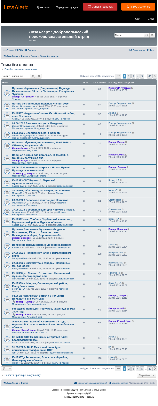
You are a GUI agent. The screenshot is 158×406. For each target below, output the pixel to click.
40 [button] (149, 76)
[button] (118, 76)
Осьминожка (18, 203)
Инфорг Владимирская (23, 106)
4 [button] (137, 76)
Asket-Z (16, 119)
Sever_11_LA (18, 289)
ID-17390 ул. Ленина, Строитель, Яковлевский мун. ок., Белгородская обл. (41, 275)
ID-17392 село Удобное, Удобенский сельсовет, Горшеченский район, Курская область (42, 221)
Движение (43, 7)
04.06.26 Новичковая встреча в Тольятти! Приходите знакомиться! (38, 297)
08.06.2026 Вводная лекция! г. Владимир (37, 123)
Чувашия (16, 99)
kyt (13, 353)
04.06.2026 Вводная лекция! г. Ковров (36, 132)
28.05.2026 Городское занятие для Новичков (40, 200)
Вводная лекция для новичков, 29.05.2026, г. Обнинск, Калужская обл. (40, 156)
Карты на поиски (61, 119)
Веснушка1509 (19, 258)
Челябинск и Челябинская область (29, 332)
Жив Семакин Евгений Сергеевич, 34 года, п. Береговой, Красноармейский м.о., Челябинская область (43, 324)
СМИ (151, 18)
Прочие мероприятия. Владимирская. (31, 108)
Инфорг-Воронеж (21, 238)
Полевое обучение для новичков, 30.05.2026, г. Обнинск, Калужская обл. (41, 144)
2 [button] (129, 76)
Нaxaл (15, 363)
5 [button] (142, 76)
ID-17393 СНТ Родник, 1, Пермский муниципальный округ (34, 182)
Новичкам (65, 258)
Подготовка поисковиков (61, 353)
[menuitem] (19, 50)
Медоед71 (17, 193)
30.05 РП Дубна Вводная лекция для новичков (41, 190)
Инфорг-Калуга (20, 148)
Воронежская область (23, 240)
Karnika (15, 247)
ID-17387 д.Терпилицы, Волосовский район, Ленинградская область (40, 359)
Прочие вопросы (61, 247)
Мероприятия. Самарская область (29, 176)
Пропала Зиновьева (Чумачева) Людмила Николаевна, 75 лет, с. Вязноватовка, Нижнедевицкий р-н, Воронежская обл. (38, 232)
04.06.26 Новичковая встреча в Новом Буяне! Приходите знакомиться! (41, 169)
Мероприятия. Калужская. (25, 150)
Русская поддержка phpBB (79, 393)
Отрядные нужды (67, 7)
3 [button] (133, 76)
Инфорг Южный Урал (23, 330)
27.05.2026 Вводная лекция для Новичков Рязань (43, 209)
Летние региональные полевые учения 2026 (40, 103)
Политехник (18, 279)
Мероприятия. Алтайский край (27, 317)
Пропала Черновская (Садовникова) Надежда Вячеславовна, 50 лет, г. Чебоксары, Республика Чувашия (43, 91)
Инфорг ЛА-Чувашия (23, 96)
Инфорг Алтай (23, 314)
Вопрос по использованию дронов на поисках (41, 244)
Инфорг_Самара (25, 173)
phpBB (72, 390)
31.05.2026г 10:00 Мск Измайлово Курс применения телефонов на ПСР (36, 349)
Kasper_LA (17, 186)
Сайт (138, 18)
